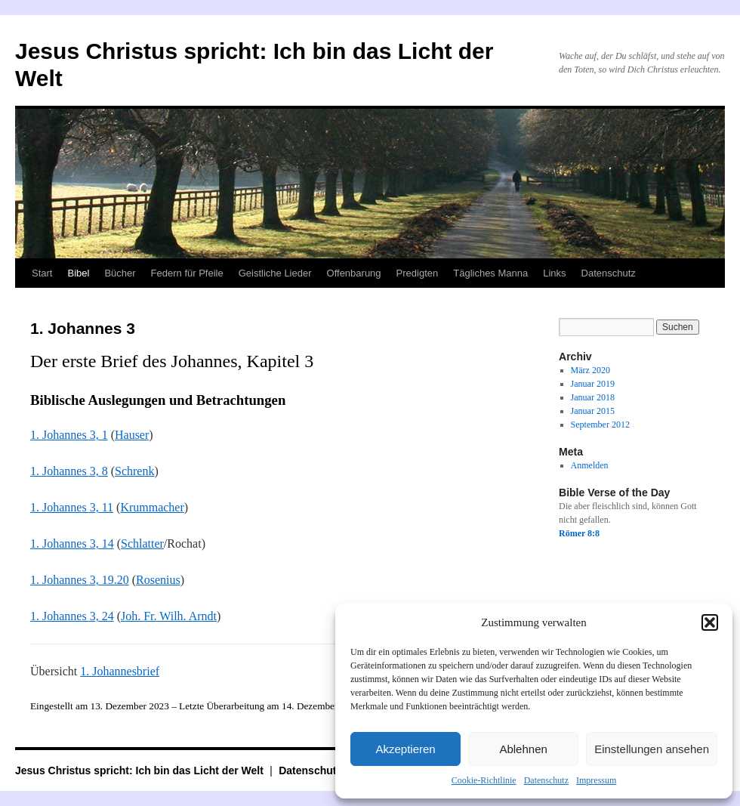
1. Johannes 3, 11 (71, 507)
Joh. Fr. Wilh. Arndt (169, 616)
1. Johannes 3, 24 (72, 616)
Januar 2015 (593, 411)
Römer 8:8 (579, 533)
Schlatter (142, 543)
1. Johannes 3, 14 (72, 543)
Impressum (596, 780)
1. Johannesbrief (119, 671)
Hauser (132, 434)
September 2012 (600, 424)
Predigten (417, 273)
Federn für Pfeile (187, 273)
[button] (709, 622)
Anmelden (590, 465)
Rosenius (158, 579)
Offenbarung (354, 273)
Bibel (78, 273)
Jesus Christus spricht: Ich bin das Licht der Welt (141, 770)
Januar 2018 (593, 397)
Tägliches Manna (490, 273)
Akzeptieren (405, 749)
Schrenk (134, 471)
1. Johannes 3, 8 (69, 471)
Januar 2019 (593, 383)
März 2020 (590, 370)
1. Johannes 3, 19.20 (79, 579)
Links (554, 273)
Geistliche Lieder (275, 273)
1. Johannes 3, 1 (69, 434)
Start (42, 273)
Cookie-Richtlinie (484, 780)
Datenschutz (546, 780)
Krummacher (151, 507)
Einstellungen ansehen (651, 749)
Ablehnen (523, 749)
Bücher (119, 273)
